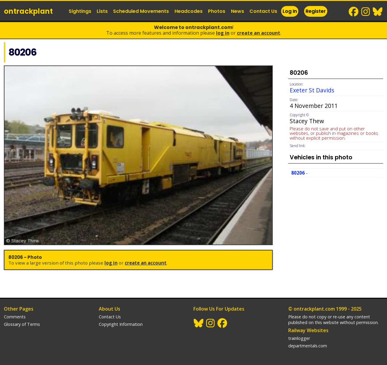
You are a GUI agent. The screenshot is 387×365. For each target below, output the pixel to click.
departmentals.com (307, 346)
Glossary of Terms (22, 324)
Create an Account (258, 33)
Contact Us (263, 11)
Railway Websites (308, 330)
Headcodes (189, 11)
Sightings (80, 11)
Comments (15, 317)
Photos (216, 11)
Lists (102, 11)
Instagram (365, 11)
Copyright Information (121, 324)
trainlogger (299, 338)
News (237, 11)
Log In (290, 11)
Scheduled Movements (141, 11)
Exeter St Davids (312, 90)
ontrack (28, 11)
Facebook (354, 11)
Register (316, 11)
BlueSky (377, 11)
